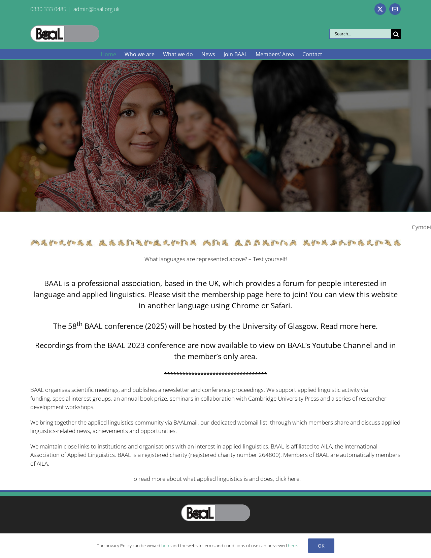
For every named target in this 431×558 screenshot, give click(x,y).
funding (40, 398)
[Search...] (360, 34)
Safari (280, 305)
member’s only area (221, 356)
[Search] (396, 34)
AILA (326, 446)
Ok (321, 545)
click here (287, 479)
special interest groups (82, 398)
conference (216, 390)
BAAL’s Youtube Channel (330, 345)
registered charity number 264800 (234, 455)
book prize (153, 398)
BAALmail (185, 422)
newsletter (176, 390)
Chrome (245, 305)
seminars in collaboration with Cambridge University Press (244, 398)
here (273, 294)
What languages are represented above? (195, 259)
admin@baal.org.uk (96, 9)
